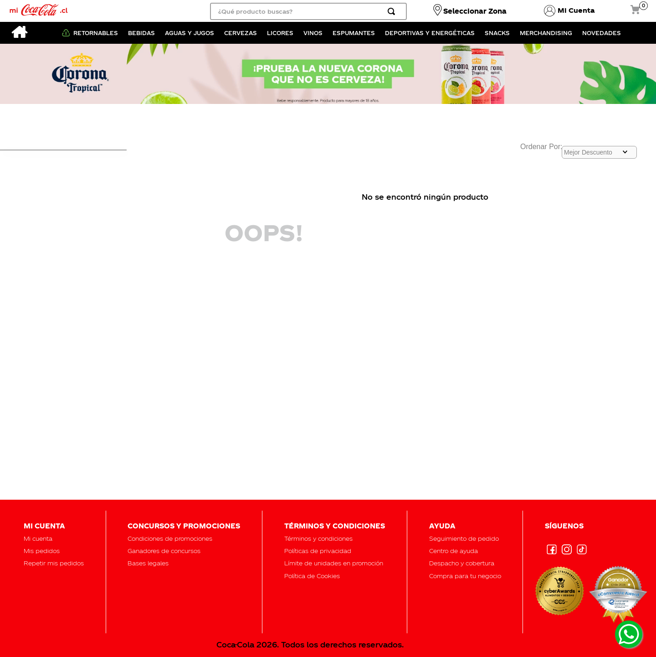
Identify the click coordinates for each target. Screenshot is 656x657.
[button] (464, 538)
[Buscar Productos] (393, 11)
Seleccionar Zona (475, 11)
